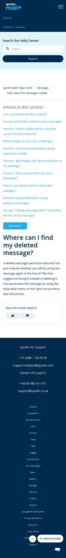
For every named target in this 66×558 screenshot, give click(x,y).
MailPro (33, 479)
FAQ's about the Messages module (27, 93)
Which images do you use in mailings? (28, 141)
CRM (33, 446)
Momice (33, 492)
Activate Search (33, 420)
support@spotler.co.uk (33, 391)
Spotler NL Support (33, 347)
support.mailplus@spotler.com (33, 365)
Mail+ (33, 472)
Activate (33, 407)
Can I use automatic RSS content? (25, 114)
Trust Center (33, 531)
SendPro (33, 505)
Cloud (33, 439)
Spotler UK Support (33, 373)
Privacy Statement (33, 518)
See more (15, 226)
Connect (33, 433)
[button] (60, 6)
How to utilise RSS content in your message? (32, 121)
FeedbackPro (33, 459)
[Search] (33, 48)
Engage (33, 453)
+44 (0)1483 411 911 (33, 383)
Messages (43, 87)
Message (33, 485)
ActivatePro (33, 413)
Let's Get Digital (33, 466)
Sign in (7, 18)
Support (33, 544)
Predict (33, 499)
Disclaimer (33, 525)
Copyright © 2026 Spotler (33, 512)
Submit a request (14, 27)
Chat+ (33, 426)
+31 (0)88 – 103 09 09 (33, 358)
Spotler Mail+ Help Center (17, 87)
